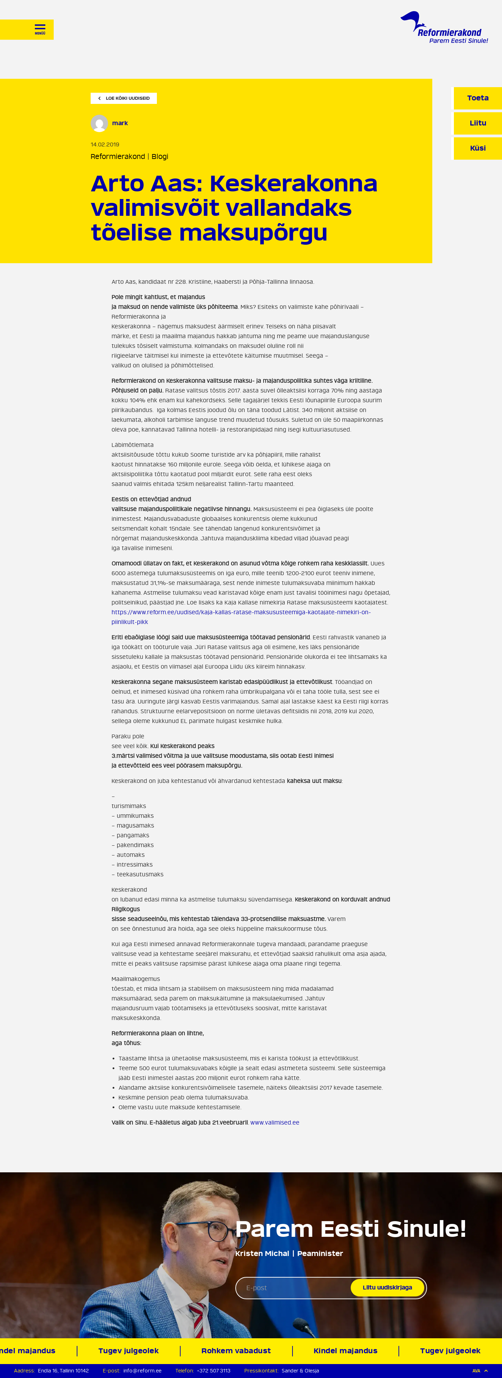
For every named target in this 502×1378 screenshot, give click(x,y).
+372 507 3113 (213, 1371)
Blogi (160, 156)
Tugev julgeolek (129, 1351)
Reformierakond (118, 156)
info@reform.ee (142, 1371)
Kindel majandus (347, 1351)
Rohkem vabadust (238, 1351)
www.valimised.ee (274, 1122)
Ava (480, 1370)
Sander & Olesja (300, 1371)
